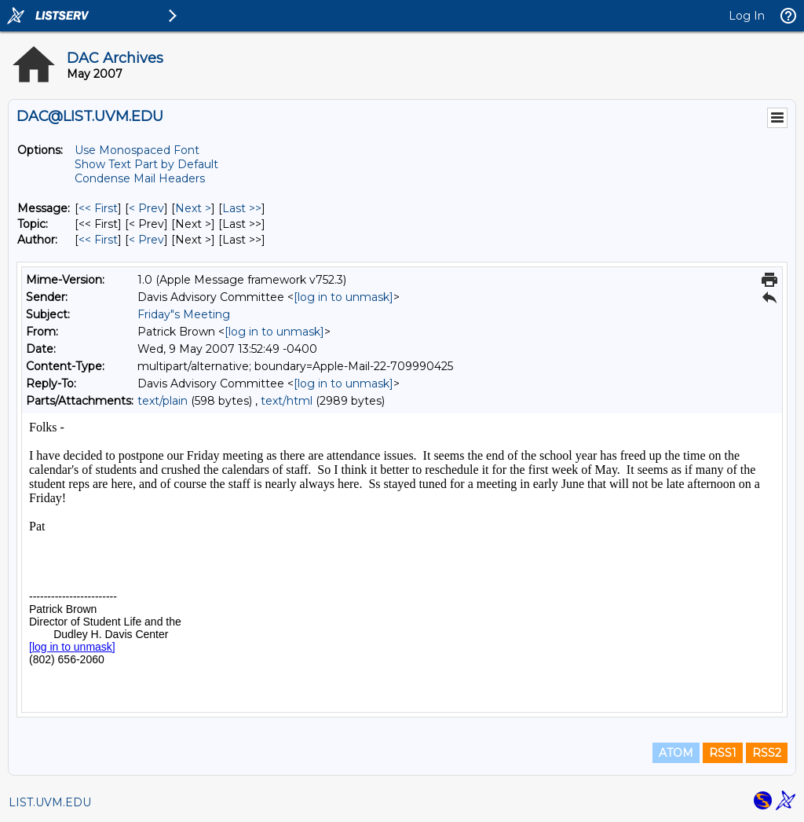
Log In (747, 16)
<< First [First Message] (98, 208)
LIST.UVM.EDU (50, 802)
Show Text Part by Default (146, 164)
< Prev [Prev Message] (146, 208)
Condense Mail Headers (140, 178)
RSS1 (722, 753)
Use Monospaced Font (137, 150)
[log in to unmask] (343, 297)
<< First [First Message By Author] (98, 240)
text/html (286, 401)
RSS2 (766, 753)
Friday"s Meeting (183, 314)
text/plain (162, 401)
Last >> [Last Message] (241, 208)
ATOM (676, 753)
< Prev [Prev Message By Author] (146, 240)
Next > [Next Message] (193, 208)
